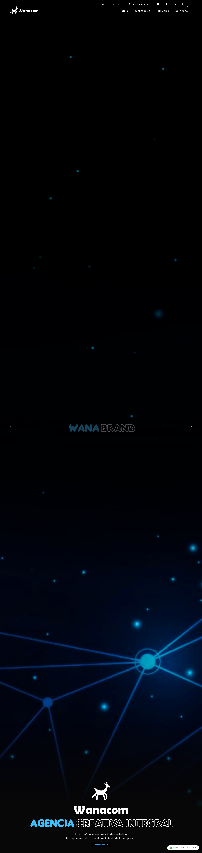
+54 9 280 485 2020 (139, 4)
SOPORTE (117, 4)
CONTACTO (181, 11)
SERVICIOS (163, 11)
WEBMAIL (103, 4)
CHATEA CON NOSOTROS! (183, 847)
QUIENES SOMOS (143, 11)
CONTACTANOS (101, 844)
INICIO (124, 11)
